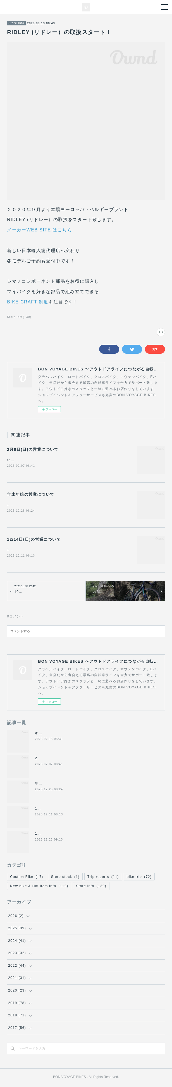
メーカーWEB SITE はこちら (39, 230)
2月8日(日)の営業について (33, 449)
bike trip (139, 878)
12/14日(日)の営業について (34, 540)
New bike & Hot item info (39, 887)
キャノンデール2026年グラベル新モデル (69, 734)
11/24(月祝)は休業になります (60, 835)
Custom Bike (26, 878)
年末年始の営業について (30, 494)
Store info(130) (19, 317)
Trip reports (103, 878)
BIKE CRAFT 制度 (28, 302)
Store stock (65, 878)
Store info (16, 23)
